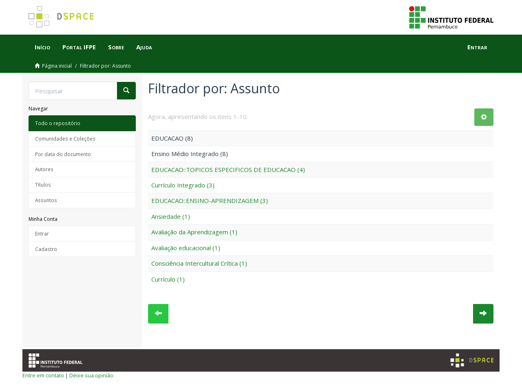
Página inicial (57, 65)
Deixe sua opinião (91, 375)
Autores (44, 169)
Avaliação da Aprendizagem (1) (194, 232)
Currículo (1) (168, 279)
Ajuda (144, 47)
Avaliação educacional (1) (185, 248)
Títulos (43, 184)
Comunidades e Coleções (65, 138)
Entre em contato (43, 375)
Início (42, 47)
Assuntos (46, 200)
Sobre (116, 47)
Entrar (42, 233)
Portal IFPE (79, 47)
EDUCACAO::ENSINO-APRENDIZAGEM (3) (209, 200)
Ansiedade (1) (170, 216)
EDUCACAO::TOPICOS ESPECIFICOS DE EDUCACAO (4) (228, 169)
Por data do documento (63, 154)
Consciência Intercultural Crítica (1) (199, 263)
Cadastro (46, 249)
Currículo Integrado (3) (183, 185)
